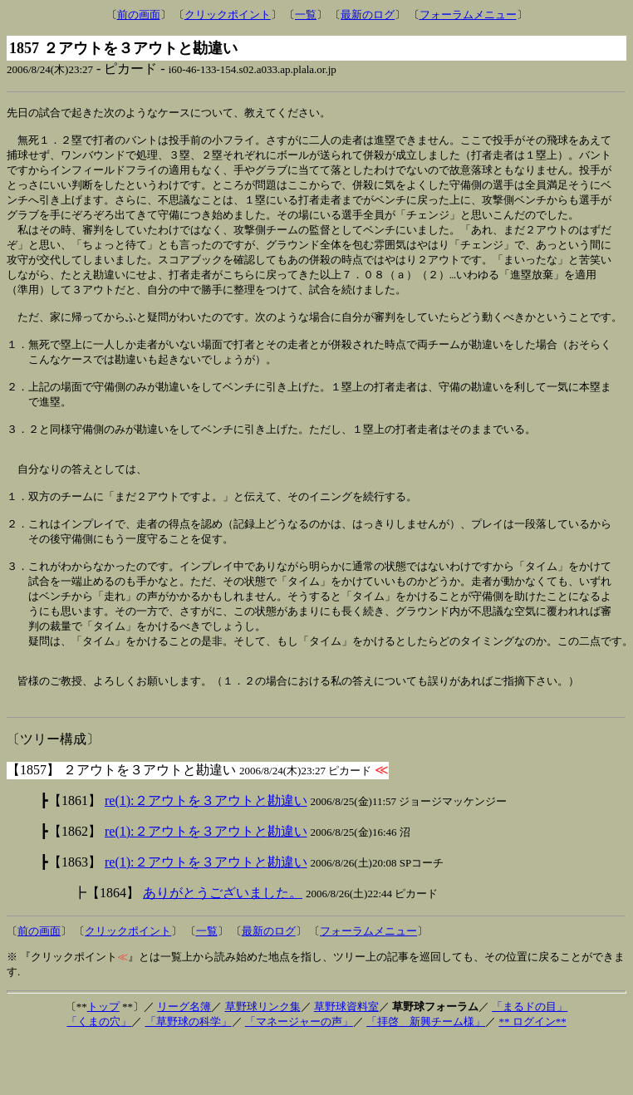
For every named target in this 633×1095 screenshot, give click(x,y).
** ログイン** (532, 1076)
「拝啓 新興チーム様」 (425, 1076)
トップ (103, 1061)
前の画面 (138, 14)
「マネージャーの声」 (299, 1076)
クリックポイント (227, 14)
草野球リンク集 (263, 1061)
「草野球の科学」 (188, 1076)
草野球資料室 (346, 1061)
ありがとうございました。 (222, 947)
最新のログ (368, 14)
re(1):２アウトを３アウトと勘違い (206, 855)
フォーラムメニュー (468, 14)
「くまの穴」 (98, 1076)
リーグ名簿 (184, 1061)
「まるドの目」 (529, 1061)
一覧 (305, 14)
